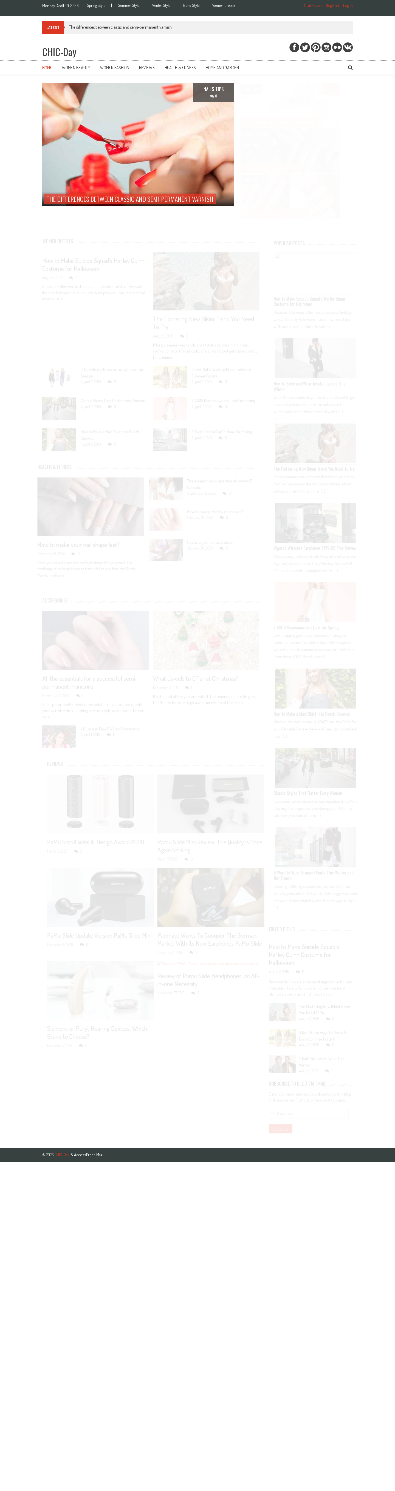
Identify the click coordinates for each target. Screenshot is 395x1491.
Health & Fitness (180, 67)
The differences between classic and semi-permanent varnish (120, 27)
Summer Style (128, 5)
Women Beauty (76, 67)
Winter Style (161, 5)
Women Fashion (114, 67)
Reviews (147, 67)
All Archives (312, 5)
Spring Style (96, 5)
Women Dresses (223, 5)
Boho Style (191, 5)
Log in (348, 5)
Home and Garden (222, 67)
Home (47, 67)
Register (333, 5)
